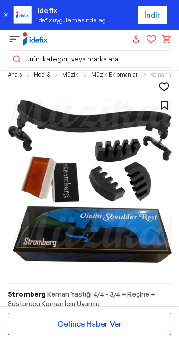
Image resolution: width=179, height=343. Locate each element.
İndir (152, 15)
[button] (90, 181)
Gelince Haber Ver (89, 324)
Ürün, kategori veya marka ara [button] (65, 59)
